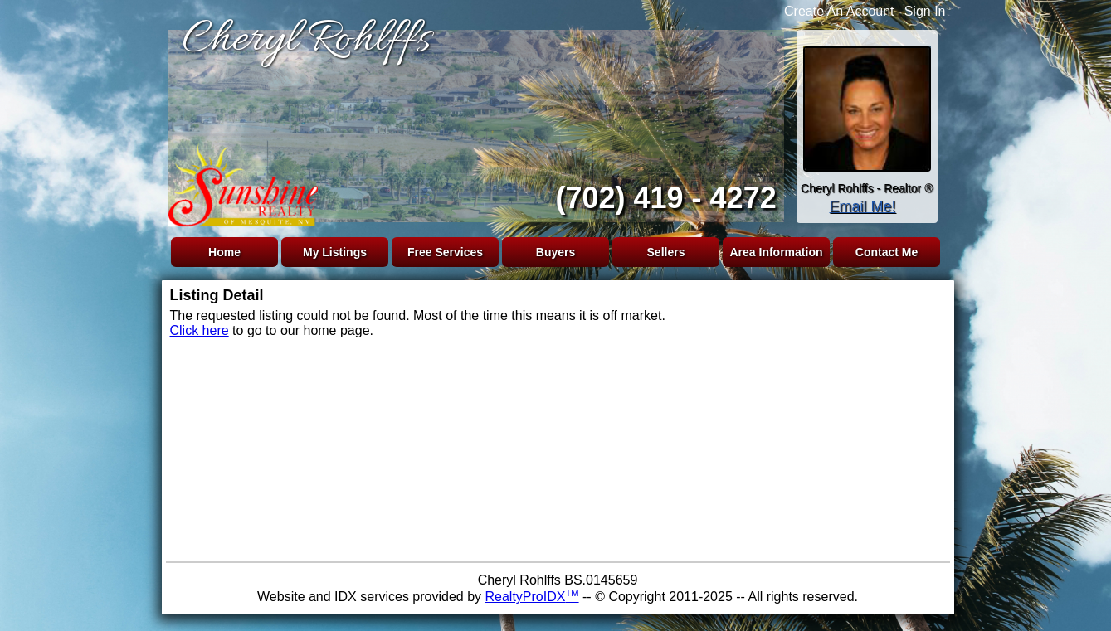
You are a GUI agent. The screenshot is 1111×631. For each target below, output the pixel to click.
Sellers (666, 252)
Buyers (555, 252)
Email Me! (862, 206)
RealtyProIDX (532, 597)
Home (224, 252)
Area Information (775, 252)
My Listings (335, 252)
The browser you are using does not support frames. (473, 122)
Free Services (445, 252)
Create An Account (839, 11)
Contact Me (886, 252)
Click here (199, 330)
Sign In (925, 11)
